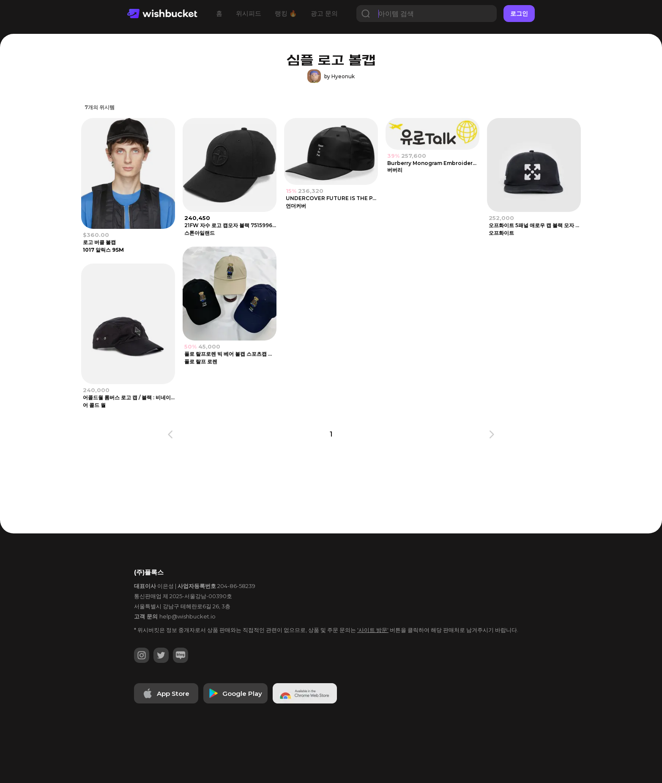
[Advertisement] (34, 231)
